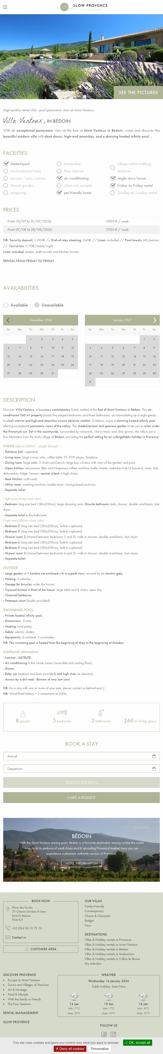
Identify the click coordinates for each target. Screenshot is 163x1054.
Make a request (81, 797)
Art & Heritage (17, 989)
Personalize (100, 1049)
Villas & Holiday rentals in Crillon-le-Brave (112, 959)
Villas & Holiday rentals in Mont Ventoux (111, 944)
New (88, 925)
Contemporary (94, 911)
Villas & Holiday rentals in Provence (108, 939)
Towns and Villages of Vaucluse (28, 985)
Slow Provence (16, 1022)
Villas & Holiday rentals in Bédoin (106, 949)
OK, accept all (137, 1042)
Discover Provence (19, 975)
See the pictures (138, 92)
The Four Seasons (19, 1004)
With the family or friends (24, 999)
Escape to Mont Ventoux (24, 980)
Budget (89, 920)
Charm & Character (98, 916)
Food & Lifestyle (18, 994)
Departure (14, 768)
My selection (93, 963)
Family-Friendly (94, 906)
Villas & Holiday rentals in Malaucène (109, 954)
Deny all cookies (70, 1049)
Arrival (12, 756)
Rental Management (20, 1013)
